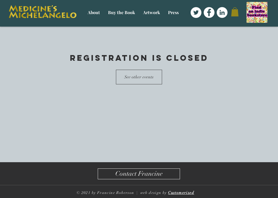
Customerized (181, 192)
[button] (94, 12)
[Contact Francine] (139, 173)
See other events (139, 77)
